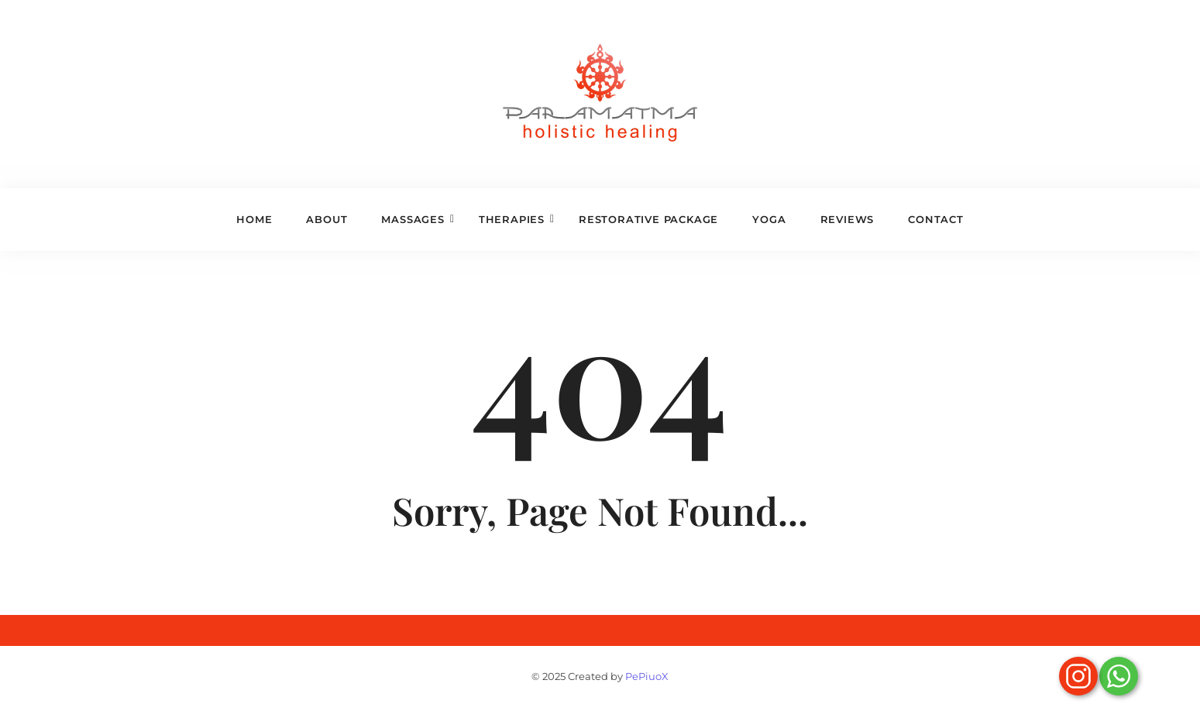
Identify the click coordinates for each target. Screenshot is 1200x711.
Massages (417, 219)
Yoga (769, 219)
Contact (936, 219)
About (326, 219)
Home (254, 219)
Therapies (516, 219)
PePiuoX (647, 676)
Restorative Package (648, 219)
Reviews (847, 219)
